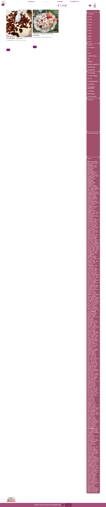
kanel (92, 450)
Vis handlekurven (74, 1)
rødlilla (92, 189)
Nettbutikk (60, 1)
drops (88, 429)
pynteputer (89, 415)
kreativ (96, 322)
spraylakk (89, 386)
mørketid (94, 476)
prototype (92, 462)
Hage (88, 58)
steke (94, 387)
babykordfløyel (90, 170)
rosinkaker (89, 261)
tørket (94, 207)
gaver (95, 444)
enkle (91, 273)
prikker (92, 472)
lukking (89, 164)
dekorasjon (92, 190)
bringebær (89, 340)
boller (95, 391)
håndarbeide (90, 444)
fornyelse (89, 401)
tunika (95, 453)
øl (87, 270)
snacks (97, 301)
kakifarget (93, 314)
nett (91, 281)
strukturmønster (91, 382)
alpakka (89, 212)
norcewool (94, 404)
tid (97, 460)
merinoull (89, 198)
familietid (89, 347)
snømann (89, 490)
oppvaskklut (90, 165)
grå (95, 456)
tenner (97, 249)
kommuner (89, 176)
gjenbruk (92, 254)
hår (91, 237)
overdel (96, 374)
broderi (89, 290)
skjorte (94, 359)
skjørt (92, 407)
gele (97, 331)
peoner (88, 361)
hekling (89, 350)
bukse (95, 161)
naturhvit (89, 393)
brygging (89, 476)
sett (93, 222)
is (92, 315)
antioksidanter (90, 268)
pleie (96, 232)
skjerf (88, 365)
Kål (88, 359)
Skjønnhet (89, 324)
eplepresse (89, 243)
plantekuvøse (90, 368)
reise (88, 203)
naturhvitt (92, 335)
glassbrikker (94, 419)
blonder (93, 202)
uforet (95, 483)
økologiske (96, 188)
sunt (97, 213)
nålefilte (89, 294)
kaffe (88, 318)
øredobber (89, 418)
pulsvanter (96, 302)
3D (88, 50)
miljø (94, 383)
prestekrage (95, 340)
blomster (92, 223)
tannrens (93, 443)
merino (97, 393)
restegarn (93, 473)
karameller (89, 247)
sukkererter (90, 383)
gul (88, 304)
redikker (94, 196)
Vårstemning (90, 91)
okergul (92, 453)
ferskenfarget (90, 201)
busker (88, 357)
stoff (94, 315)
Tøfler (92, 246)
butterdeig (89, 363)
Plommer (92, 371)
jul (90, 203)
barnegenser (90, 206)
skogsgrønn (89, 288)
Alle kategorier (91, 69)
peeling (93, 461)
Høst (88, 462)
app (88, 431)
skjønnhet (89, 449)
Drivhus (93, 305)
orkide (88, 232)
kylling (93, 229)
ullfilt (94, 182)
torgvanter (89, 390)
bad (96, 411)
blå (88, 253)
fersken (89, 477)
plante (93, 401)
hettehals (89, 331)
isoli (92, 163)
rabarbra (97, 246)
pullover (89, 327)
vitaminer (89, 457)
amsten (88, 450)
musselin (89, 186)
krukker (95, 395)
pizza (95, 194)
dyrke (96, 320)
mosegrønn (89, 373)
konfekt (92, 454)
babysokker (90, 193)
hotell (90, 228)
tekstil (92, 362)
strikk (88, 426)
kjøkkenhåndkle (91, 411)
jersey (96, 345)
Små (88, 190)
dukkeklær (89, 178)
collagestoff (95, 449)
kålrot (94, 288)
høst (97, 490)
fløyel (93, 468)
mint (93, 386)
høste (93, 212)
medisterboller (90, 184)
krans (97, 373)
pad (95, 423)
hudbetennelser (90, 238)
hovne (95, 375)
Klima (88, 385)
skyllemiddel (90, 464)
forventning (90, 432)
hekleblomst (93, 257)
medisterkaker (90, 320)
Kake (96, 276)
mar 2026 (89, 19)
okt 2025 (89, 30)
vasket (88, 375)
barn (88, 441)
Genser (91, 301)
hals (91, 468)
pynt (94, 176)
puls (88, 177)
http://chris (89, 284)
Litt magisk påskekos (92, 81)
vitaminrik (94, 343)
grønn (97, 452)
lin (95, 354)
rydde (88, 485)
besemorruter (95, 369)
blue (96, 222)
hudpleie (89, 197)
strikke (93, 331)
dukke (96, 272)
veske (97, 277)
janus (88, 273)
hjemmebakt (90, 278)
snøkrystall (95, 370)
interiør (89, 330)
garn (98, 193)
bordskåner (90, 218)
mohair (93, 330)
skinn (93, 399)
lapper (93, 260)
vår (94, 402)
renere (96, 212)
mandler (93, 426)
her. (63, 505)
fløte (88, 355)
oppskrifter (89, 251)
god (92, 338)
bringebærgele (90, 181)
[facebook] (58, 5)
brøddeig (89, 343)
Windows (89, 478)
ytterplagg (93, 470)
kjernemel (89, 250)
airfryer (89, 226)
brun (96, 268)
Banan (93, 342)
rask (88, 468)
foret (88, 245)
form (94, 363)
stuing (96, 472)
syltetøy (89, 377)
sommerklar (94, 186)
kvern (94, 358)
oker (92, 333)
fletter (88, 257)
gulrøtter (89, 274)
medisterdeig (93, 441)
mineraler (89, 406)
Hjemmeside (31, 1)
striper (93, 452)
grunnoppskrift (90, 322)
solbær (95, 165)
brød (92, 489)
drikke (94, 329)
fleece (88, 242)
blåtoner (94, 334)
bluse (97, 261)
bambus (94, 346)
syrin (97, 461)
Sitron (91, 483)
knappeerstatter (91, 192)
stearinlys (95, 304)
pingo (88, 189)
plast (94, 448)
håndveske (93, 394)
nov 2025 (89, 27)
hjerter (95, 450)
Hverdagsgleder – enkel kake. (14, 38)
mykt (88, 258)
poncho (92, 297)
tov (93, 347)
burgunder (89, 403)
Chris (17, 40)
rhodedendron (90, 168)
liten (93, 277)
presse (94, 218)
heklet (94, 296)
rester (93, 436)
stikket (95, 172)
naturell (89, 378)
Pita (88, 254)
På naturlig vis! (91, 47)
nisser (90, 304)
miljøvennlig (90, 236)
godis (96, 491)
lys (96, 236)
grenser (92, 374)
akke (91, 323)
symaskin (93, 173)
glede (88, 262)
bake (96, 431)
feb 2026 (89, 22)
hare (96, 480)
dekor (92, 354)
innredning (94, 197)
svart (88, 448)
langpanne (89, 292)
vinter (97, 421)
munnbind (96, 489)
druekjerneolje (90, 319)
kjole (97, 274)
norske (88, 473)
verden (92, 242)
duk (94, 234)
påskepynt (89, 307)
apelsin (94, 256)
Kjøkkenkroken (11, 40)
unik (94, 262)
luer (88, 301)
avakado (93, 327)
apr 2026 (89, 16)
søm (88, 161)
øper (93, 398)
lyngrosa (97, 294)
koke (94, 379)
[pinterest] (63, 5)
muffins (89, 353)
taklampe (89, 417)
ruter (97, 327)
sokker (95, 377)
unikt (92, 350)
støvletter (89, 491)
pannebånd (89, 458)
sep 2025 (89, 33)
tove (97, 414)
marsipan (96, 349)
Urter (97, 363)
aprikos (89, 316)
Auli (95, 357)
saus (91, 355)
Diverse (89, 53)
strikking (89, 461)
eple (94, 440)
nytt (94, 284)
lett (93, 415)
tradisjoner (92, 414)
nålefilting (89, 313)
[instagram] (65, 5)
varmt (88, 454)
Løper (88, 374)
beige (88, 223)
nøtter (91, 225)
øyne (96, 390)
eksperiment (90, 289)
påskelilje (89, 366)
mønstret (89, 249)
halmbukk (95, 251)
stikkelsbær (90, 185)
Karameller (95, 163)
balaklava (89, 276)
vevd (97, 316)
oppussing (93, 378)
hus (96, 176)
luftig (96, 192)
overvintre (95, 300)
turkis (88, 272)
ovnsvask (89, 196)
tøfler (96, 228)
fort (92, 469)
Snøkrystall (89, 474)
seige (93, 276)
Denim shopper (91, 93)
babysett (93, 365)
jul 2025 (89, 39)
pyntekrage (89, 239)
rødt (88, 413)
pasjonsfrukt (90, 395)
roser (94, 323)
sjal (98, 258)
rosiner (89, 480)
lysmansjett (89, 379)
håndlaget (91, 428)
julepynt (89, 419)
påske (97, 440)
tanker (95, 241)
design (94, 281)
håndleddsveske (90, 435)
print (96, 337)
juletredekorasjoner (91, 221)
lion (96, 270)
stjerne (93, 290)
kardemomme (90, 194)
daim (88, 483)
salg (95, 189)
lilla (96, 365)
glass (91, 258)
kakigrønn (89, 486)
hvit (97, 234)
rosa (95, 481)
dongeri (89, 214)
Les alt (8, 49)
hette (94, 210)
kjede (97, 482)
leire (94, 413)
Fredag (93, 203)
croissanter (95, 239)
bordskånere (95, 243)
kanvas (88, 302)
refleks (91, 429)
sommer (94, 274)
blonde (88, 389)
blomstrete (96, 220)
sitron (88, 443)
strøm (88, 173)
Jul (98, 245)
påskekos (89, 445)
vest (96, 250)
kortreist (93, 232)
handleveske (90, 234)
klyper (94, 273)
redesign (89, 452)
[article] (19, 30)
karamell (96, 174)
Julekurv (89, 233)
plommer (95, 289)
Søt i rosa (89, 78)
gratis (93, 233)
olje (92, 361)
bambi (88, 333)
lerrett (96, 298)
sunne (88, 311)
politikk (92, 466)
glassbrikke (92, 351)
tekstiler (93, 477)
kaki (92, 377)
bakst (96, 436)
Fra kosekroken (46, 1)
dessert (91, 217)
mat (92, 302)
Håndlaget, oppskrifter (93, 64)
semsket (89, 167)
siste (91, 358)
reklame (96, 339)
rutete (93, 294)
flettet (95, 350)
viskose (89, 345)
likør (95, 278)
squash (88, 308)
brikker (89, 229)
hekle (97, 409)
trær (94, 266)
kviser (88, 188)
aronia (88, 293)
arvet (97, 387)
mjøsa (94, 418)
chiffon (88, 422)
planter (89, 282)
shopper (93, 480)
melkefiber (93, 410)
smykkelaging (90, 339)
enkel (97, 335)
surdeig (96, 286)
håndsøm (93, 482)
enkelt (88, 163)
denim (94, 185)
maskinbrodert (94, 422)
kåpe (93, 437)
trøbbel (93, 421)
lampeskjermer (90, 265)
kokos (94, 486)
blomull (94, 417)
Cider (88, 329)
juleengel (89, 487)
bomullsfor (89, 207)
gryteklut (96, 242)
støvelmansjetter (91, 439)
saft (88, 346)
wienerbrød (95, 458)
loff (97, 381)
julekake (93, 337)
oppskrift (95, 307)
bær (93, 270)
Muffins (96, 216)
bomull (93, 311)
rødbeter (97, 297)
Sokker (93, 249)
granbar (89, 260)
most (93, 228)
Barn (95, 258)
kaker (95, 469)
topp (91, 413)
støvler (88, 269)
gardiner (93, 485)
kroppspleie (90, 300)
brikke (88, 489)
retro (92, 269)
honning (89, 205)
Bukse (97, 428)
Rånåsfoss (92, 177)
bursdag (89, 342)
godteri (89, 209)
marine (97, 468)
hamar (91, 241)
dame (94, 403)
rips (94, 373)
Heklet (95, 245)
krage (88, 337)
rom (92, 308)
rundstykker (90, 349)
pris (96, 426)
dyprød (89, 246)
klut (91, 222)
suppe (88, 460)
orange (92, 161)
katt (95, 368)
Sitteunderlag (90, 220)
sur (97, 407)
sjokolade (94, 478)
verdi (88, 222)
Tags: (97, 247)
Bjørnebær (95, 333)
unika (95, 201)
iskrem (88, 202)
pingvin (89, 407)
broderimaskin (90, 456)
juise (91, 262)
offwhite (89, 338)
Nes (95, 407)
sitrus (88, 472)
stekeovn (89, 399)
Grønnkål (89, 409)
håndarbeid (89, 200)
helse (91, 448)
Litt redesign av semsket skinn (91, 87)
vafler (96, 265)
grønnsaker (90, 326)
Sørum (90, 266)
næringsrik (89, 169)
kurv (88, 481)
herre (94, 261)
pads (88, 217)
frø (88, 228)
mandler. (93, 316)
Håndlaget (89, 61)
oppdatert (93, 226)
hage (91, 346)
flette (95, 338)
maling (97, 413)
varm (88, 281)
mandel (91, 391)
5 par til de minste (91, 96)
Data (93, 167)
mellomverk (94, 487)
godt (92, 174)
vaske (88, 298)
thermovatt (95, 326)
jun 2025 (89, 41)
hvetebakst (95, 198)
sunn (88, 351)
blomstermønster (91, 447)
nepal (88, 237)
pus (96, 462)
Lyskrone (89, 296)
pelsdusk (96, 206)
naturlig (89, 213)
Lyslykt (97, 202)
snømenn (89, 436)
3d (87, 266)
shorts (95, 167)
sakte (97, 447)
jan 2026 (89, 25)
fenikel (94, 292)
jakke (96, 362)
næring (91, 481)
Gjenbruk (93, 425)
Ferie (95, 381)
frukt (88, 453)
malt (93, 491)
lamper (88, 362)
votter (88, 394)
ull (91, 329)
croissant (96, 308)
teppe (92, 188)
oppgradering (94, 282)
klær (97, 470)
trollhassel (91, 253)
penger (88, 309)
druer (88, 335)
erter (88, 323)
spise (96, 223)
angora (95, 464)
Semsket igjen (90, 84)
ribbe (91, 318)
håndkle (93, 353)
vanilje (88, 425)
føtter (88, 414)
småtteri (89, 369)
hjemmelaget (90, 172)
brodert (89, 469)
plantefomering (90, 216)
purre (92, 214)
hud (92, 205)
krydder (92, 397)
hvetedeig (94, 366)
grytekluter (92, 431)
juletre (93, 465)
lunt (97, 226)
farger (93, 409)
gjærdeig (89, 315)
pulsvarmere (90, 402)
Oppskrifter (90, 210)
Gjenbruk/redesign (92, 56)
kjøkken (96, 269)
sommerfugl (90, 440)
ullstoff (93, 490)
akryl (94, 178)
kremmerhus (95, 230)
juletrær (89, 437)
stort (92, 389)
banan (91, 245)
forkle (92, 357)
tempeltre (89, 334)
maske (90, 270)
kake (97, 309)
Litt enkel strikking (92, 75)
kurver (95, 361)
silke (95, 225)
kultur (92, 423)
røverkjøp (89, 398)
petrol (88, 280)
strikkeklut (96, 280)
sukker (88, 297)
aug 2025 (89, 36)
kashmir (89, 277)
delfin (94, 193)
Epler (94, 247)
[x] (61, 5)
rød (94, 301)
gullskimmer (90, 180)
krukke (92, 272)
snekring (92, 298)
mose (88, 397)
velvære (89, 174)
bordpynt (89, 421)
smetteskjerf (93, 460)
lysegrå (95, 389)
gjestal (88, 423)
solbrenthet (89, 387)
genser (89, 305)
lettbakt (95, 474)
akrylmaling (96, 432)
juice (93, 250)
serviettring (89, 433)
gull (94, 236)
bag (96, 439)
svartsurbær (90, 264)
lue (95, 238)
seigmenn (89, 230)
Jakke (91, 359)
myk (92, 293)
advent (88, 314)
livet (94, 390)
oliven (92, 375)
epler (92, 209)
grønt (88, 241)
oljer (93, 393)
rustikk (89, 482)
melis (96, 466)
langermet (93, 309)
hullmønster (93, 385)
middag (89, 354)
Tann (88, 225)
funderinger (90, 370)
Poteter (94, 355)
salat (88, 391)
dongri (93, 406)
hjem (92, 280)
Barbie (88, 470)
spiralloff (95, 313)
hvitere (88, 410)
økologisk (95, 237)
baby (97, 358)
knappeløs (89, 465)
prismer (93, 213)
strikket (89, 256)
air (97, 189)
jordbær (94, 324)
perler (88, 466)
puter (93, 345)
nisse (97, 465)
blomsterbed (95, 457)
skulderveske (90, 381)
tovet (96, 253)
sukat (88, 358)
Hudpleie (89, 404)
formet (95, 293)
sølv (92, 164)
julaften (96, 429)
